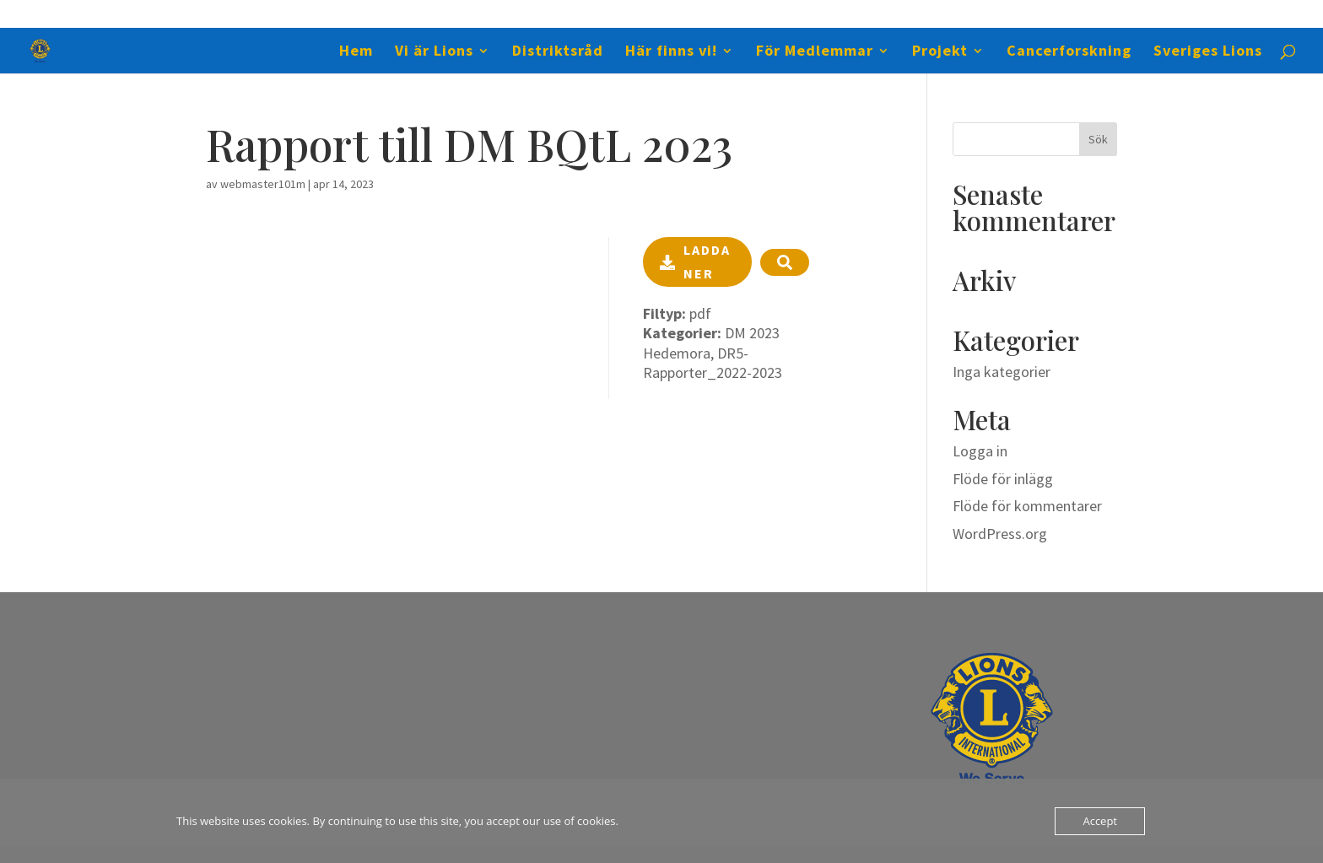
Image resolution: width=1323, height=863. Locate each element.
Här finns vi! (671, 52)
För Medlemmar (814, 52)
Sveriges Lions (1207, 52)
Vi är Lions (434, 52)
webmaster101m (262, 183)
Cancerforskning (1069, 52)
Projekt (940, 52)
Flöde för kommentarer (1027, 505)
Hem (356, 52)
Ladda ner (695, 261)
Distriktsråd (557, 52)
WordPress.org (1000, 533)
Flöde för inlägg (1003, 478)
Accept (1100, 820)
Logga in (980, 451)
